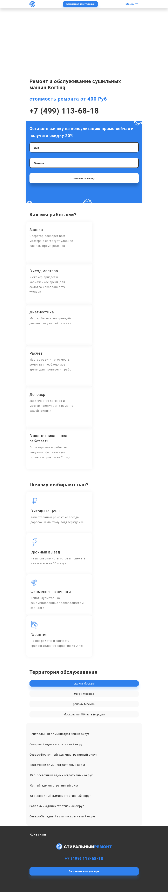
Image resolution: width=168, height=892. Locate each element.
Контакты (37, 834)
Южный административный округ (54, 785)
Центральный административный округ (59, 734)
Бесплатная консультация (80, 4)
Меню (130, 4)
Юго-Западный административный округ (60, 795)
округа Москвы (84, 683)
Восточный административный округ (57, 765)
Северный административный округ (56, 744)
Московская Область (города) (84, 714)
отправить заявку (84, 178)
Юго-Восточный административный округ (61, 775)
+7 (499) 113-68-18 (64, 111)
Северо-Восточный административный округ (63, 754)
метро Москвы (84, 693)
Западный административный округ (56, 806)
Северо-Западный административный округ (62, 816)
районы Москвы (84, 704)
